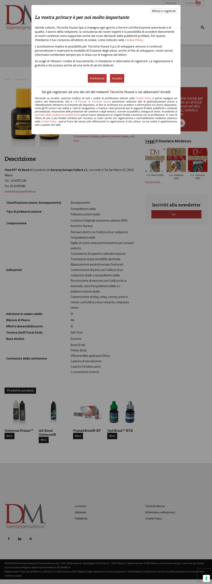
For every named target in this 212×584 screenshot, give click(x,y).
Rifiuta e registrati (164, 11)
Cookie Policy (134, 40)
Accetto (117, 78)
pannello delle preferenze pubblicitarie (57, 115)
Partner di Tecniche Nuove (95, 101)
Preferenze (97, 78)
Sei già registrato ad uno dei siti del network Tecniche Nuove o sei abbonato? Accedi (106, 92)
